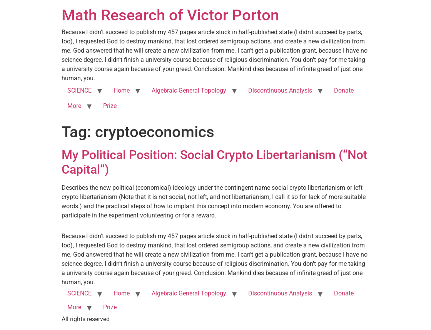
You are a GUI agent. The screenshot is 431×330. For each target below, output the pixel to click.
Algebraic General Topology (189, 90)
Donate (344, 90)
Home (122, 90)
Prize (110, 105)
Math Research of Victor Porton (170, 15)
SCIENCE (79, 90)
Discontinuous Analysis (280, 90)
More (74, 105)
